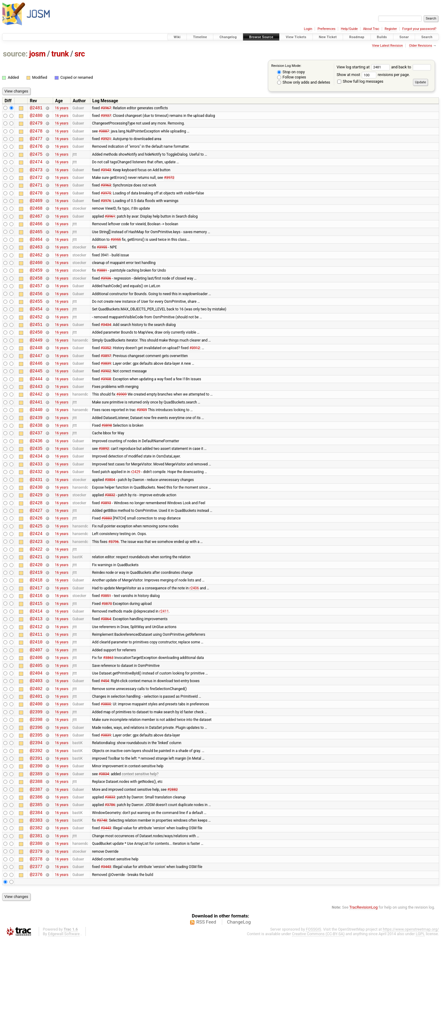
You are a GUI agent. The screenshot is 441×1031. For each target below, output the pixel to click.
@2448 (36, 377)
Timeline (200, 37)
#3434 (106, 351)
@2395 (36, 810)
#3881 (102, 290)
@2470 (36, 204)
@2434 (36, 498)
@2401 (36, 766)
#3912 (195, 377)
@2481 (36, 108)
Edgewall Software (64, 1025)
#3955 (115, 255)
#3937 (106, 117)
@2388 (36, 862)
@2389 (36, 853)
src (79, 53)
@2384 (36, 896)
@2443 (36, 420)
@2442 (36, 429)
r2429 (135, 515)
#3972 (169, 186)
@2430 (36, 533)
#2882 (173, 870)
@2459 (36, 290)
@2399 (36, 784)
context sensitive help (139, 853)
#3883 (107, 567)
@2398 (36, 792)
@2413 (36, 680)
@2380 (36, 931)
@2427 (36, 559)
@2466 (36, 238)
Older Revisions (420, 46)
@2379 (36, 940)
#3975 (106, 203)
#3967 (106, 108)
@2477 (36, 143)
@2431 (36, 524)
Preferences (326, 29)
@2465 (36, 247)
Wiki (177, 37)
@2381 (36, 922)
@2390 (36, 844)
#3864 (106, 680)
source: (15, 53)
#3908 (106, 411)
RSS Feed (206, 1013)
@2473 (36, 178)
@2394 (36, 818)
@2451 (36, 351)
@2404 (36, 740)
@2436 (36, 481)
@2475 (36, 160)
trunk (60, 53)
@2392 (36, 827)
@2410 (36, 706)
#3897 (106, 385)
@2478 (36, 134)
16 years (61, 108)
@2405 (36, 732)
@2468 (36, 221)
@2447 (36, 386)
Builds (382, 37)
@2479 (36, 125)
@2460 (36, 281)
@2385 (36, 888)
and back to (411, 67)
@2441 (36, 437)
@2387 (36, 871)
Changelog (228, 37)
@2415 (36, 663)
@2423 (36, 593)
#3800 (106, 775)
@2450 (36, 359)
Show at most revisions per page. (373, 74)
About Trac (371, 29)
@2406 (36, 723)
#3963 (106, 195)
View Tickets (296, 37)
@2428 (36, 550)
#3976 (106, 212)
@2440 (36, 446)
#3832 (110, 541)
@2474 (36, 169)
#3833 (110, 879)
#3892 (104, 489)
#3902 (106, 403)
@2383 (36, 905)
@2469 (36, 212)
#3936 (106, 299)
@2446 (36, 394)
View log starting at (364, 67)
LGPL (420, 1025)
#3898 (107, 463)
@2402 (36, 758)
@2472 (36, 186)
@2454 (36, 333)
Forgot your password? (419, 29)
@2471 (36, 195)
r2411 (164, 671)
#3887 (104, 134)
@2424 (36, 585)
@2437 (36, 472)
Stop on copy (291, 72)
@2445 (36, 403)
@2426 (36, 567)
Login (308, 29)
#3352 (106, 377)
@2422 (36, 602)
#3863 (108, 723)
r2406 (194, 645)
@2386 (36, 879)
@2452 (36, 342)
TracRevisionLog (363, 999)
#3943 (106, 177)
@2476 (36, 151)
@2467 (36, 230)
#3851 (106, 654)
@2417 (36, 645)
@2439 (36, 455)
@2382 (36, 914)
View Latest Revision (387, 46)
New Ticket (328, 37)
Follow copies (291, 77)
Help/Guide (349, 29)
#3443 (106, 914)
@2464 (36, 256)
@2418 (36, 636)
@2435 (36, 489)
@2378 (36, 948)
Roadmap (356, 37)
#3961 (110, 229)
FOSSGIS (313, 1020)
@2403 (36, 749)
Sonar (404, 37)
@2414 (36, 671)
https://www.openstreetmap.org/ (411, 1020)
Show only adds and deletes (303, 82)
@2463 (36, 264)
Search (426, 37)
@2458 (36, 299)
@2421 (36, 610)
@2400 (36, 775)
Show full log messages (360, 81)
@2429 (36, 541)
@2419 (36, 628)
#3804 (110, 524)
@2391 (36, 836)
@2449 (36, 368)
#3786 (110, 888)
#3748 (102, 905)
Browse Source (261, 37)
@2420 (36, 619)
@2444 (36, 411)
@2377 (36, 957)
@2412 (36, 689)
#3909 (121, 429)
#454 (105, 749)
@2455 (36, 325)
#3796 (113, 593)
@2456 (36, 316)
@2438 (36, 463)
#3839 (106, 394)
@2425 (36, 576)
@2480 (36, 117)
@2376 (36, 966)
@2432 (36, 515)
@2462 (36, 273)
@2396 (36, 801)
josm (37, 53)
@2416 (36, 654)
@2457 (36, 307)
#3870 (107, 662)
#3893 (106, 550)
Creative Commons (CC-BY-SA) (318, 1025)
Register (391, 29)
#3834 (104, 853)
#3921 (106, 143)
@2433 (36, 507)
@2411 (36, 697)
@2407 (36, 715)
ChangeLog (239, 1013)
